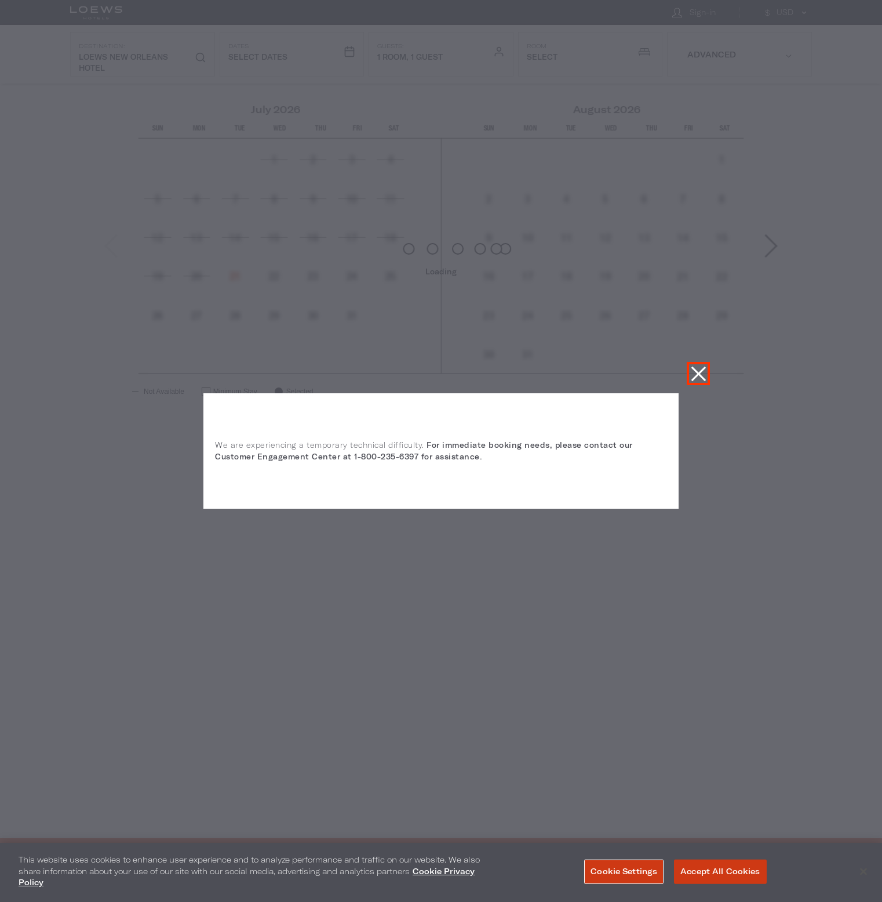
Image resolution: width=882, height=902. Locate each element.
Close (698, 373)
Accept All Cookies (720, 871)
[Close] (863, 872)
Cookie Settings (624, 871)
